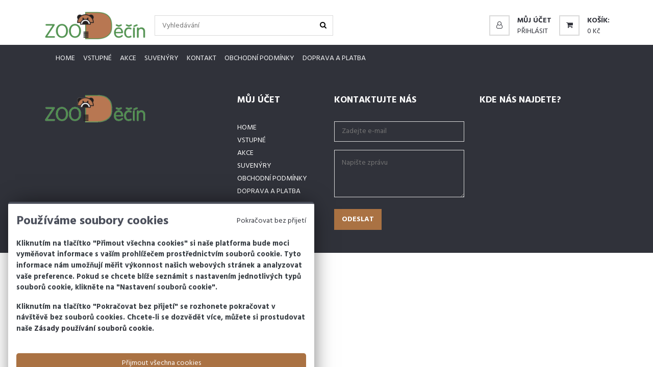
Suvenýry (161, 58)
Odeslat (358, 219)
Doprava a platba (334, 58)
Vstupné (97, 58)
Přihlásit (532, 31)
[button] (520, 20)
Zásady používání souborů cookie (93, 349)
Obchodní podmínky (259, 58)
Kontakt (201, 58)
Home (65, 58)
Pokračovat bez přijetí (271, 241)
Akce (128, 58)
